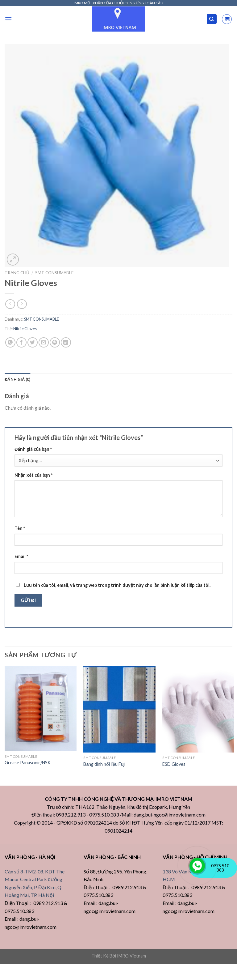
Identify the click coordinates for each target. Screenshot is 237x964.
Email (21, 556)
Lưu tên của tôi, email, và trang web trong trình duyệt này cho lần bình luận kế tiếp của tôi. (117, 585)
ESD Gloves (173, 764)
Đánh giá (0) (17, 379)
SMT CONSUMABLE (54, 272)
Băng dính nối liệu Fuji (104, 764)
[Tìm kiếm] (212, 19)
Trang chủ (17, 272)
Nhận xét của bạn (33, 475)
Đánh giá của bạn (33, 449)
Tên (20, 528)
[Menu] (8, 19)
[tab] (17, 379)
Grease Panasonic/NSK (28, 762)
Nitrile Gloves (25, 328)
